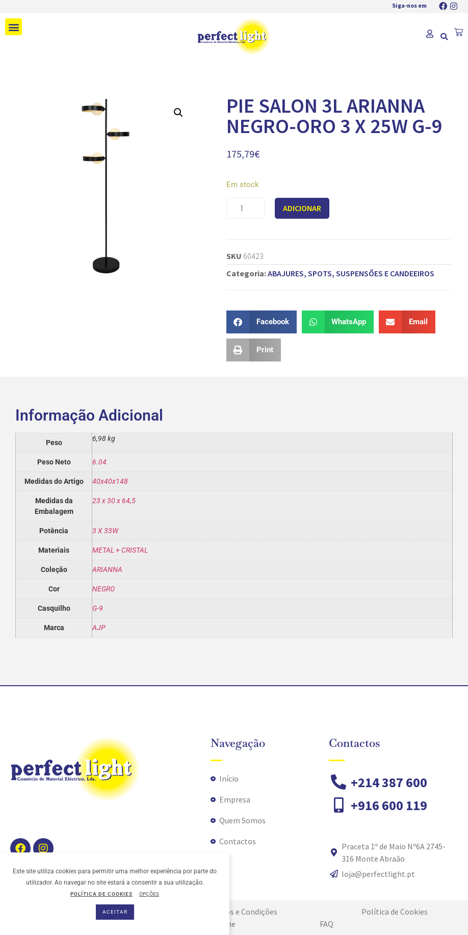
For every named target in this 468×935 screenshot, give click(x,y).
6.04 (99, 462)
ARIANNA (107, 569)
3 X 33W (105, 531)
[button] (13, 26)
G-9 (97, 608)
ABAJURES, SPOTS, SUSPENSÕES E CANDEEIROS (351, 273)
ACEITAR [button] (114, 912)
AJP (99, 628)
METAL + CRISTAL (120, 550)
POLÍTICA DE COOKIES (101, 894)
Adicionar (302, 208)
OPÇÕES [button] (149, 894)
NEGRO (103, 589)
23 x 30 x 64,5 (114, 501)
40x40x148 (110, 481)
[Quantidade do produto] (245, 208)
